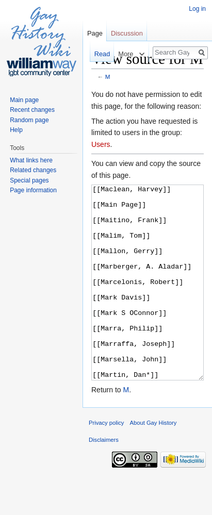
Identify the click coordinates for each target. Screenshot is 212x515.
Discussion (127, 33)
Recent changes (32, 109)
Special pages (29, 180)
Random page (29, 120)
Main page (24, 100)
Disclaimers (104, 478)
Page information (33, 190)
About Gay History (153, 461)
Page (95, 33)
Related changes (33, 170)
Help (16, 130)
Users (100, 144)
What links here (31, 160)
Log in (197, 8)
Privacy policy (106, 461)
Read (100, 54)
